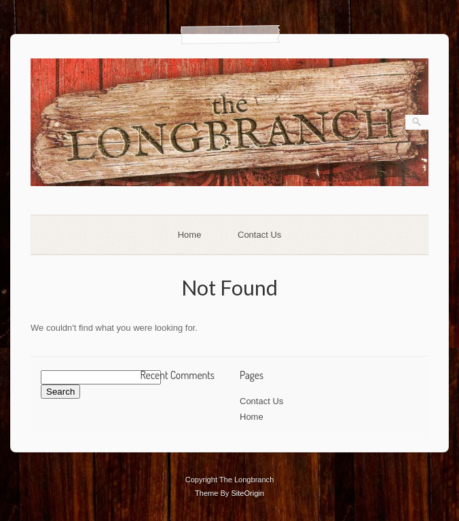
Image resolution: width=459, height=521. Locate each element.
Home (190, 235)
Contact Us (259, 235)
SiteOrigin (247, 493)
